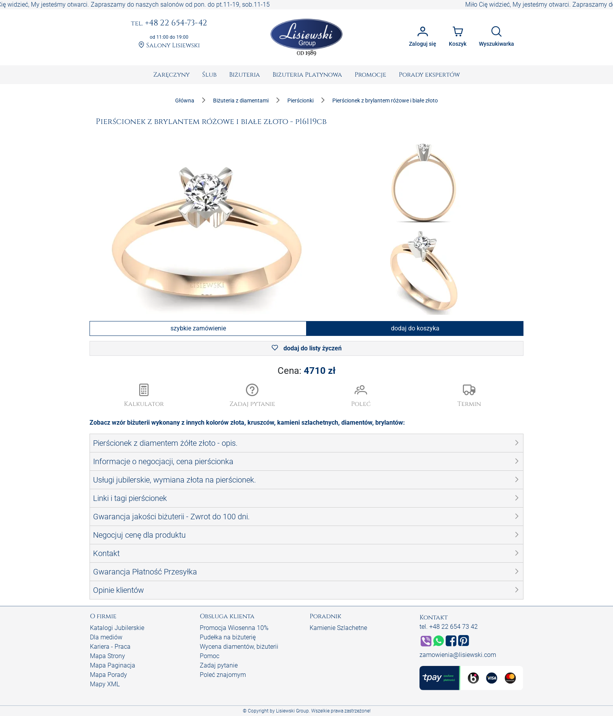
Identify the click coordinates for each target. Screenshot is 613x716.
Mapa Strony (107, 656)
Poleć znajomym (223, 674)
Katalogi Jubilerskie (117, 628)
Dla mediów (106, 637)
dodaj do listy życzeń (307, 348)
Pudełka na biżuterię (228, 637)
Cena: (306, 370)
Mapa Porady (108, 674)
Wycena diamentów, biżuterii (239, 646)
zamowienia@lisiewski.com (457, 655)
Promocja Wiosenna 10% (234, 628)
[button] (252, 396)
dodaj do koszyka (415, 328)
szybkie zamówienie (198, 328)
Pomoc (209, 656)
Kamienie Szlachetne (338, 628)
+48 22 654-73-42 (169, 23)
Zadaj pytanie (219, 665)
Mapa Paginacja (112, 665)
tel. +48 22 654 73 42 (448, 626)
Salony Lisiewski (169, 45)
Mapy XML (105, 684)
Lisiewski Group (292, 711)
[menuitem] (171, 74)
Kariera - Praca (110, 646)
